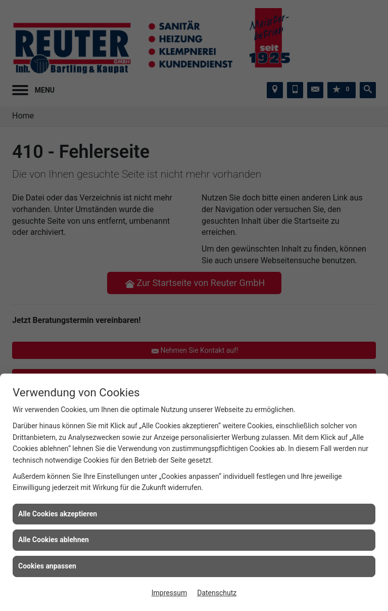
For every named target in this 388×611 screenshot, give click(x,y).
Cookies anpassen (47, 566)
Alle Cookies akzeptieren (57, 514)
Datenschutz (216, 593)
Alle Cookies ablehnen (53, 540)
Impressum (169, 593)
